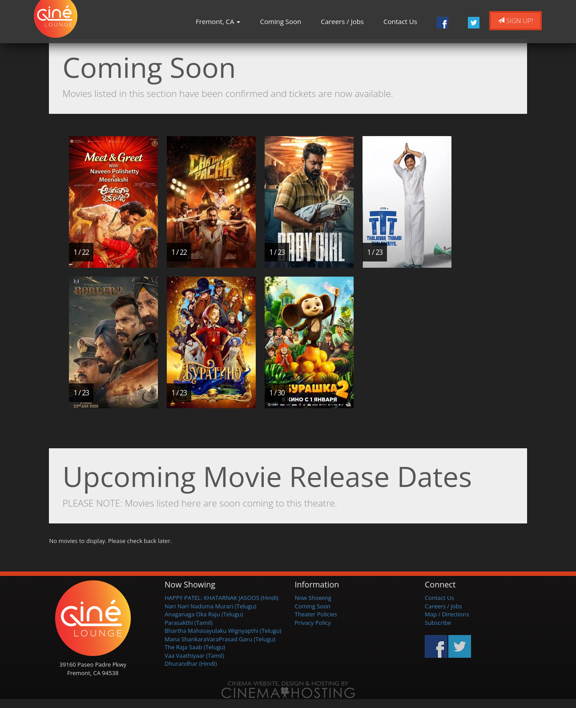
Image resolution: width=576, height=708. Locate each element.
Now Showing (313, 598)
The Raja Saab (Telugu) (195, 647)
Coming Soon (280, 21)
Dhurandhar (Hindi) (191, 664)
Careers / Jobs (342, 21)
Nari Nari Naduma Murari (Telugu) (210, 606)
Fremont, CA (218, 21)
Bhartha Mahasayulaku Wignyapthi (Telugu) (223, 631)
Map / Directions (447, 614)
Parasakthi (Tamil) (189, 623)
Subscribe (438, 623)
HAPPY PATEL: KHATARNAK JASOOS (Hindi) (221, 598)
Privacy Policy (313, 623)
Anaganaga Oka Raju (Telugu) (204, 614)
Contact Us (400, 21)
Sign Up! (515, 20)
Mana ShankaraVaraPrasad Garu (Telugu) (220, 639)
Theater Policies (316, 614)
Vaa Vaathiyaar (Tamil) (194, 656)
